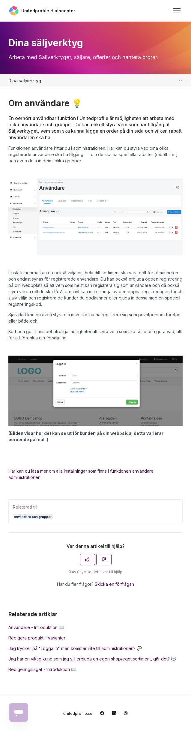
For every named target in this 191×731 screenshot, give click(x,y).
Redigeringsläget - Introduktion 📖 (42, 669)
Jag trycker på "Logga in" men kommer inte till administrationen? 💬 (75, 648)
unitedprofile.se (77, 713)
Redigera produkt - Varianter (36, 637)
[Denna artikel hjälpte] (87, 559)
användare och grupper (33, 517)
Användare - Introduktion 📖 (36, 627)
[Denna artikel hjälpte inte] (104, 559)
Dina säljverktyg (24, 80)
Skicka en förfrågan (114, 584)
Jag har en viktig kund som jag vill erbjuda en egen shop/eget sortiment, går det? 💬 (92, 658)
